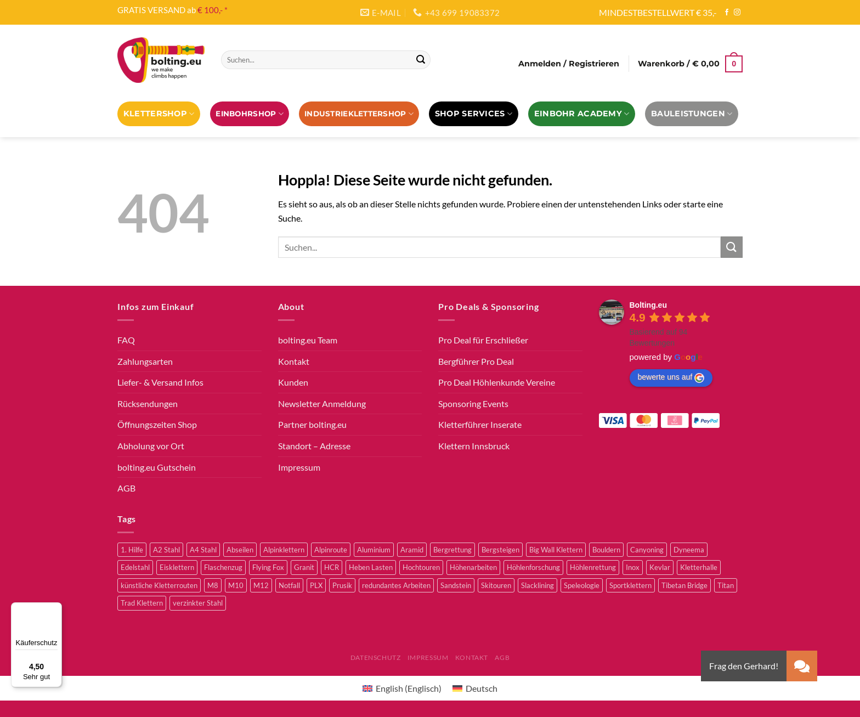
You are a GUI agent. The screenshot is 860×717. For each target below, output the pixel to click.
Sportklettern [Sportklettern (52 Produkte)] (630, 585)
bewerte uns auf (671, 377)
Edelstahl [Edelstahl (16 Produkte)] (135, 567)
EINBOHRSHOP (249, 114)
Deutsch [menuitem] (481, 688)
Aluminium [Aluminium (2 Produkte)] (374, 549)
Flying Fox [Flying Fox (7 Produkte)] (268, 567)
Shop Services (473, 114)
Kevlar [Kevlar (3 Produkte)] (659, 567)
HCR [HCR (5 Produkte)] (331, 567)
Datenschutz (375, 657)
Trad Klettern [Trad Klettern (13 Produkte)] (142, 603)
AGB (126, 488)
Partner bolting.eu (312, 424)
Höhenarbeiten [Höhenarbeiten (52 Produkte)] (473, 567)
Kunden (293, 382)
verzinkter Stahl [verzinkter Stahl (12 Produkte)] (198, 603)
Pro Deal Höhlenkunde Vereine (496, 382)
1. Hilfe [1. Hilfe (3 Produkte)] (132, 549)
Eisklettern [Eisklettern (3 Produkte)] (177, 567)
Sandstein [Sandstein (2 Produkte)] (455, 585)
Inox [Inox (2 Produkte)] (633, 567)
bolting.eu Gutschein (156, 467)
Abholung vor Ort (150, 446)
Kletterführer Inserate (480, 424)
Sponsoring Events (473, 403)
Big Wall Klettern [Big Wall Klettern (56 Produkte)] (555, 549)
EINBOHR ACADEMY (582, 114)
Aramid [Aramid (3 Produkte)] (411, 549)
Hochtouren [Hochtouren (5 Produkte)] (421, 567)
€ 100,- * (212, 10)
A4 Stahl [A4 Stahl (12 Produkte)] (203, 549)
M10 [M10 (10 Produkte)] (236, 585)
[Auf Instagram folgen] (737, 12)
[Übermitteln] (420, 59)
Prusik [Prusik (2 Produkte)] (342, 585)
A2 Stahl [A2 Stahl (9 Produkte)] (166, 549)
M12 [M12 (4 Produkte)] (261, 585)
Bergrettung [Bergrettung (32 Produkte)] (452, 549)
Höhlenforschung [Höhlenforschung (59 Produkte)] (533, 567)
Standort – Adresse (314, 446)
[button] (802, 666)
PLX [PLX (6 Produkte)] (316, 585)
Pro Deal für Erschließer (483, 340)
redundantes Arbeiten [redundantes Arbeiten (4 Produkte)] (396, 585)
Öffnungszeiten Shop (157, 424)
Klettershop (159, 114)
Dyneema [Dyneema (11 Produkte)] (689, 549)
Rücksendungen (147, 403)
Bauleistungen (691, 114)
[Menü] (55, 609)
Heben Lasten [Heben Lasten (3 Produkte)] (371, 567)
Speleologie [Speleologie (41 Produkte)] (581, 585)
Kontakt (293, 361)
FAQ (126, 340)
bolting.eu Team (307, 340)
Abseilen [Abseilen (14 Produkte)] (240, 549)
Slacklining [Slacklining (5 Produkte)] (537, 585)
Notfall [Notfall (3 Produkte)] (289, 585)
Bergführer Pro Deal (476, 361)
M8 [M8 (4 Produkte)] (212, 585)
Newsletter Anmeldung (322, 403)
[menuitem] (402, 688)
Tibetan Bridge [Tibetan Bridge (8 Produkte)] (684, 585)
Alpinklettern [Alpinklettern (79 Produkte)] (283, 549)
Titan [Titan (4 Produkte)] (725, 585)
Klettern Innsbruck (474, 446)
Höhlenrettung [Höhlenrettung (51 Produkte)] (593, 567)
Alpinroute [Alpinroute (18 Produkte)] (330, 549)
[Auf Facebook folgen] (726, 12)
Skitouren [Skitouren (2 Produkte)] (496, 585)
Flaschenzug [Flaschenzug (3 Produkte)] (223, 567)
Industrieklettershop (359, 114)
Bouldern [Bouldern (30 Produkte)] (606, 549)
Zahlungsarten (145, 361)
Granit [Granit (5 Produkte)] (304, 567)
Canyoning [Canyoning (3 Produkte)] (647, 549)
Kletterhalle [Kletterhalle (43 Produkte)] (698, 567)
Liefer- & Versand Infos (160, 382)
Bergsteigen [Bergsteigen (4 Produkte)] (500, 549)
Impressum (299, 467)
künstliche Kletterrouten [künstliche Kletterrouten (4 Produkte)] (159, 585)
